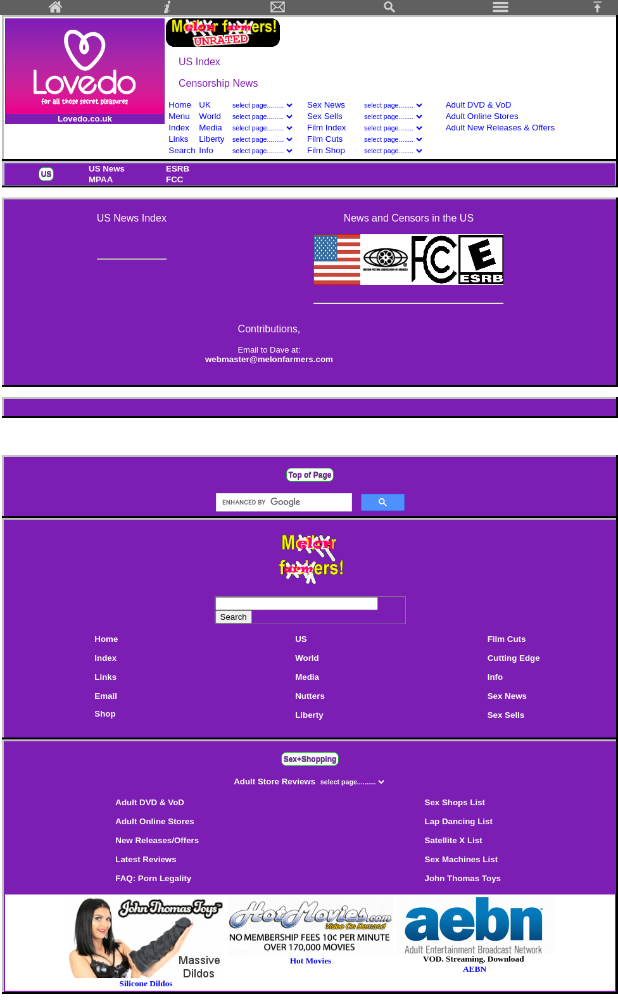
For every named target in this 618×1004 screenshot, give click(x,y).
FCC (174, 179)
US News (107, 168)
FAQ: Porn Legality (153, 878)
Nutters (310, 696)
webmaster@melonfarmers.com (269, 359)
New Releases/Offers (157, 840)
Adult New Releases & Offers (500, 127)
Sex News (326, 105)
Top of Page (310, 474)
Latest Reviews (145, 859)
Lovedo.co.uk (85, 118)
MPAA (101, 179)
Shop (104, 713)
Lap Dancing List (459, 821)
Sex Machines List (461, 859)
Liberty (211, 139)
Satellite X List (453, 840)
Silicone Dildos (145, 983)
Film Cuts (325, 139)
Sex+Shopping (310, 759)
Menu (178, 116)
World (211, 116)
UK (205, 105)
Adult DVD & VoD (479, 105)
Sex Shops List (455, 802)
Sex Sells (325, 116)
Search (181, 150)
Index (178, 127)
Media (210, 127)
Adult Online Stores (482, 116)
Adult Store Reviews (276, 781)
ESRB (177, 168)
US (46, 174)
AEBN (474, 969)
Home (179, 105)
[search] (282, 502)
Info (206, 150)
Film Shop (326, 150)
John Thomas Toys (463, 878)
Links (178, 139)
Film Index (326, 127)
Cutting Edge (514, 658)
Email (105, 696)
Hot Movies (311, 956)
